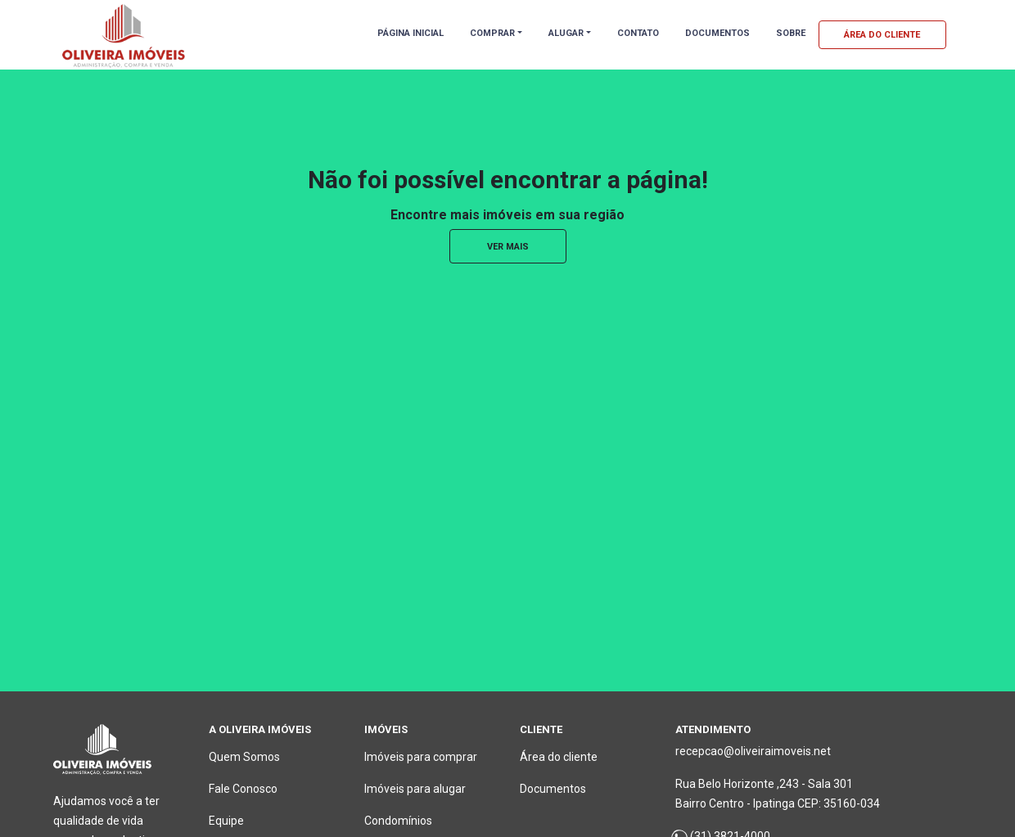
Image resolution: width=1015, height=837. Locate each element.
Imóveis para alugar (415, 788)
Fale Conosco (243, 788)
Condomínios (398, 820)
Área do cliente (559, 756)
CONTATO (638, 33)
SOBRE (790, 33)
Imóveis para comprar (420, 756)
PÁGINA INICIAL (410, 33)
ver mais (508, 246)
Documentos (553, 788)
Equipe (226, 820)
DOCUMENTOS (717, 33)
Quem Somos (244, 756)
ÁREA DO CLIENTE (882, 34)
